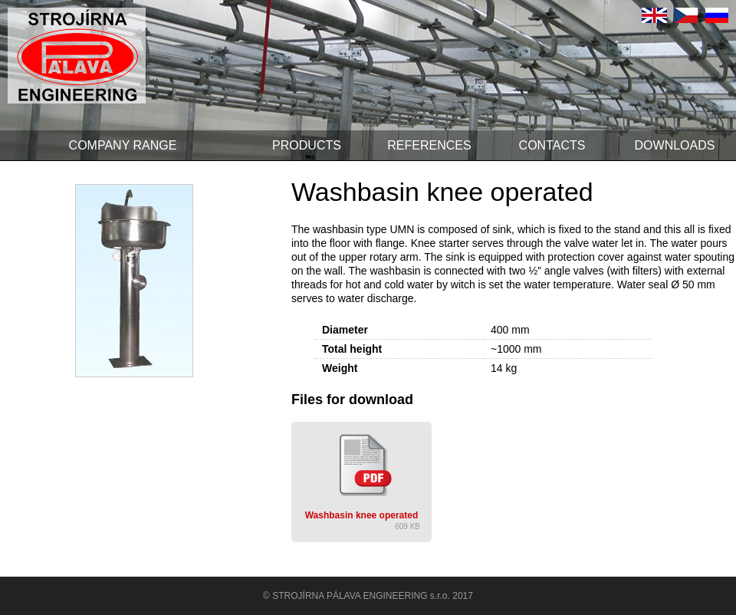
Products (306, 145)
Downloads (675, 145)
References (429, 145)
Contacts (552, 145)
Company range (123, 145)
